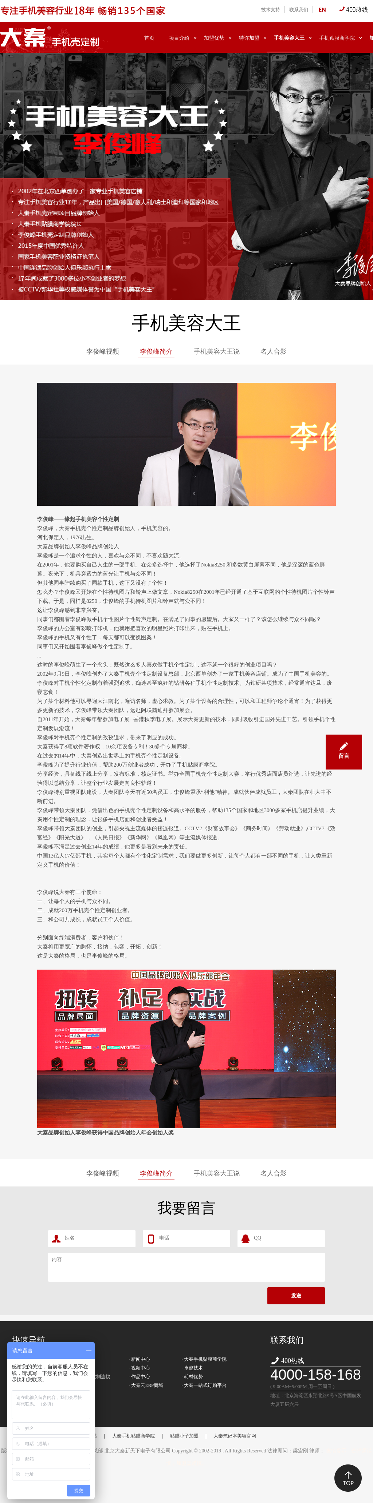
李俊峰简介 (156, 351)
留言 (344, 747)
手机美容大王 (289, 38)
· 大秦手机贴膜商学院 (204, 1359)
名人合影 (273, 351)
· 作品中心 (139, 1376)
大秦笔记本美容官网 (234, 1436)
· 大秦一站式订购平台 (204, 1385)
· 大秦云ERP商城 (146, 1385)
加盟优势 (214, 38)
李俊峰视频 (102, 351)
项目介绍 (179, 38)
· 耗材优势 (192, 1376)
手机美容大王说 (217, 351)
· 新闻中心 (139, 1359)
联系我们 (298, 9)
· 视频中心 (139, 1368)
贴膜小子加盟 (184, 1436)
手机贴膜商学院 (337, 38)
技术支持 (270, 9)
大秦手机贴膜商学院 (133, 1436)
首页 (149, 38)
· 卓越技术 (192, 1368)
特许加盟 (249, 38)
